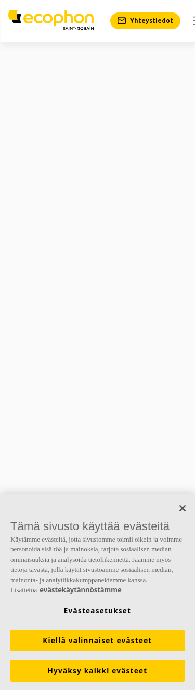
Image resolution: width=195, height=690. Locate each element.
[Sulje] (182, 508)
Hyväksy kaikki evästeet (98, 670)
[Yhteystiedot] (145, 20)
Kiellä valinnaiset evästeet (97, 640)
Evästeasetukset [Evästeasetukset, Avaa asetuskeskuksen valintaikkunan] (97, 611)
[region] (97, 592)
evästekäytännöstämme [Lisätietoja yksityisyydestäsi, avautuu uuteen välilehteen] (80, 589)
